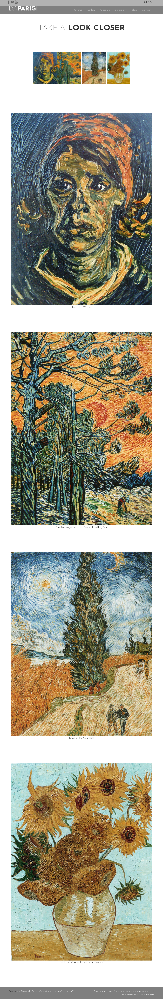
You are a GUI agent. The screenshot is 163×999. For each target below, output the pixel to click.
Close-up (105, 10)
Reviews (77, 10)
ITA (143, 2)
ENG (149, 2)
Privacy (12, 991)
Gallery (91, 10)
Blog (134, 10)
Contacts (147, 10)
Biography (121, 10)
